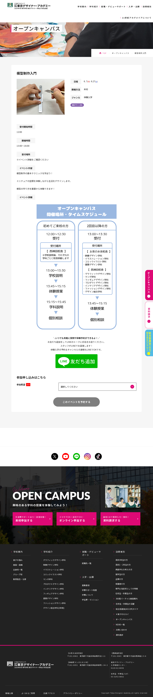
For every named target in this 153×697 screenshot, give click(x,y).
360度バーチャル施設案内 (127, 598)
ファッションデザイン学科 (54, 603)
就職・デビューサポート (113, 6)
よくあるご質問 (28, 693)
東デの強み (17, 560)
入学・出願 (134, 6)
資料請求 (119, 635)
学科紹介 (93, 6)
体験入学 (88, 97)
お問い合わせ (121, 629)
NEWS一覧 (120, 624)
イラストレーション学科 (53, 569)
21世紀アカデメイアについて (137, 17)
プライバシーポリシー (73, 693)
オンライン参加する (77, 519)
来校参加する (33, 519)
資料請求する (121, 519)
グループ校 (17, 574)
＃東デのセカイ (122, 614)
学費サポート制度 (89, 590)
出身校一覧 (17, 569)
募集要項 (85, 585)
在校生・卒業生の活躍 (125, 603)
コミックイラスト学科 (52, 574)
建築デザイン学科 (77, 105)
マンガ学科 (48, 579)
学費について (87, 595)
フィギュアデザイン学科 (53, 593)
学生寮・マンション (90, 599)
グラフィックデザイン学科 (54, 560)
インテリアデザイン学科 (53, 588)
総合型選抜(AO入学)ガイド (127, 609)
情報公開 (9, 693)
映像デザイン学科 (50, 565)
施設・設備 (17, 565)
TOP (105, 53)
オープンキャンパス (120, 53)
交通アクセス (49, 693)
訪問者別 (147, 6)
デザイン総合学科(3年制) (53, 608)
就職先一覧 (86, 563)
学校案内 (82, 6)
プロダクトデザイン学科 (53, 584)
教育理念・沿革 (19, 579)
